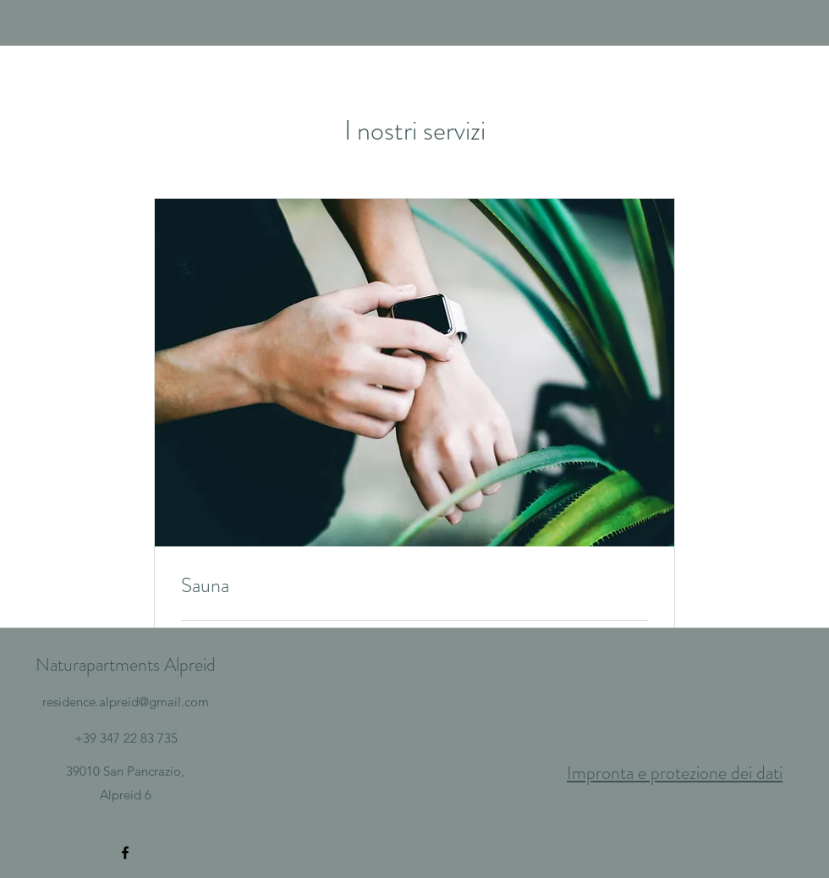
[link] (414, 586)
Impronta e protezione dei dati (674, 773)
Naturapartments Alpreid (126, 664)
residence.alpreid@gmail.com (125, 702)
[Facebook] (125, 852)
